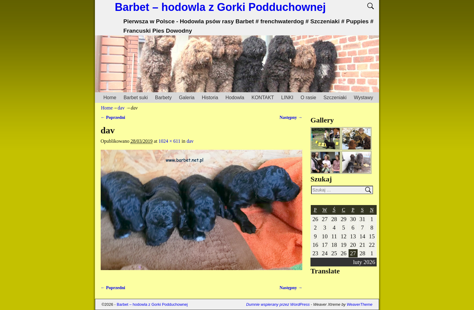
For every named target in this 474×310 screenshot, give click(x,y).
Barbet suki (136, 97)
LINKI (287, 97)
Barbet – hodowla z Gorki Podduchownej (220, 7)
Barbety (163, 97)
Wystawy (363, 97)
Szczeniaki (334, 97)
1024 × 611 (169, 141)
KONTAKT (263, 97)
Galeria (187, 97)
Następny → (291, 117)
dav (121, 107)
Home (109, 97)
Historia (210, 97)
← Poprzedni (113, 117)
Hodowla (235, 97)
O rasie (308, 97)
